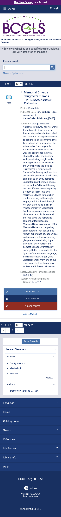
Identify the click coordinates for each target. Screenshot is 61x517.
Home (6, 412)
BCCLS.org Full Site (30, 479)
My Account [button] (30, 448)
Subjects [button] (11, 356)
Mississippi (15, 368)
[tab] (30, 349)
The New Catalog (23, 2)
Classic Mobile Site (30, 509)
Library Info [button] (30, 457)
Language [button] (30, 403)
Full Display (22, 299)
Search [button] (30, 430)
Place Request (22, 306)
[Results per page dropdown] (19, 84)
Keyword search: (11, 61)
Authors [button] (11, 384)
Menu (9, 9)
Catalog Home (11, 421)
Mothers (14, 373)
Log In (56, 8)
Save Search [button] (31, 341)
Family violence (17, 363)
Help (6, 466)
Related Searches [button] (16, 349)
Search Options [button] (13, 73)
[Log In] (50, 8)
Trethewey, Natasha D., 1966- (24, 390)
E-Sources (9, 439)
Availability (22, 292)
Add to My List (30, 314)
